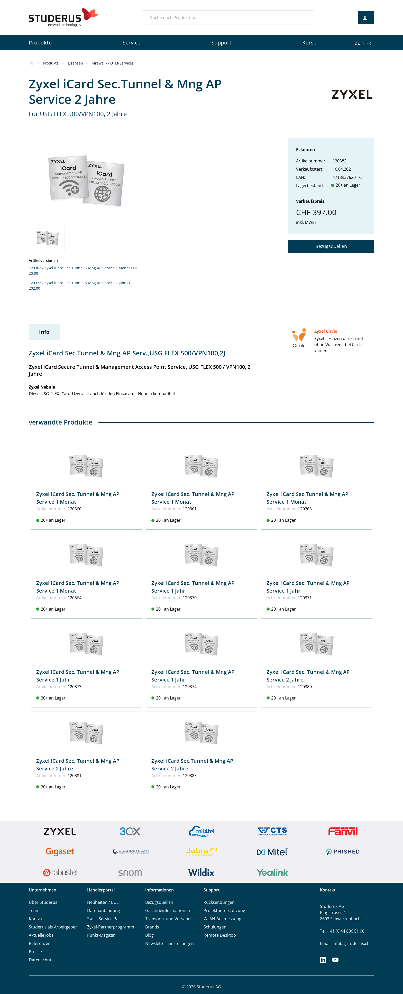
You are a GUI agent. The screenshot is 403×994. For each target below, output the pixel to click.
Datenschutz (41, 960)
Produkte (51, 63)
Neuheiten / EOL (102, 902)
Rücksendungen (219, 902)
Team (34, 910)
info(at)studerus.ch (351, 943)
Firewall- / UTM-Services (113, 63)
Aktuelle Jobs (41, 935)
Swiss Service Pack (105, 919)
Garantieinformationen (167, 910)
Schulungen (215, 927)
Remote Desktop (220, 935)
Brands (152, 927)
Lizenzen (75, 63)
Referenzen (40, 943)
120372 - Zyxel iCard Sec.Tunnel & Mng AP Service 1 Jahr (77, 282)
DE (357, 43)
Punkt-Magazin (101, 935)
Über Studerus (43, 902)
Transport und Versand (168, 919)
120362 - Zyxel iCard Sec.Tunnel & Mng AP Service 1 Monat (79, 267)
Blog (149, 935)
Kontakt (36, 919)
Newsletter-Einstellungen (169, 943)
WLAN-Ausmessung (222, 919)
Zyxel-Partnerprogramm (110, 927)
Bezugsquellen (331, 246)
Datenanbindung (103, 910)
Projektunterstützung (224, 910)
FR (369, 43)
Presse (35, 951)
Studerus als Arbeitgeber (53, 927)
